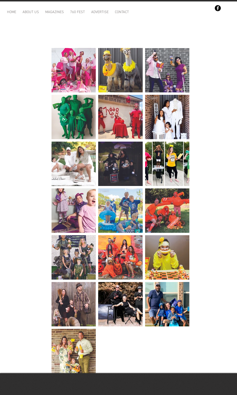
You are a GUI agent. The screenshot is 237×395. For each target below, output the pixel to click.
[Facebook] (218, 8)
